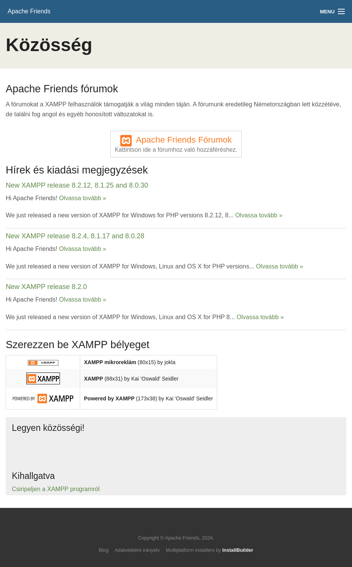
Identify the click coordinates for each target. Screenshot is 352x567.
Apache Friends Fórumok (176, 144)
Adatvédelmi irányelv (137, 550)
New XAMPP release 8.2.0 (46, 287)
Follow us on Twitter (25, 450)
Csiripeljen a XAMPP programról (56, 489)
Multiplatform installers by (209, 550)
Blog (104, 550)
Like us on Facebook (55, 450)
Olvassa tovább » (83, 198)
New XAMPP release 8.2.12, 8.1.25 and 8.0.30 (77, 185)
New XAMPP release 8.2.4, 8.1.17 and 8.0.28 (75, 236)
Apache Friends (29, 11)
